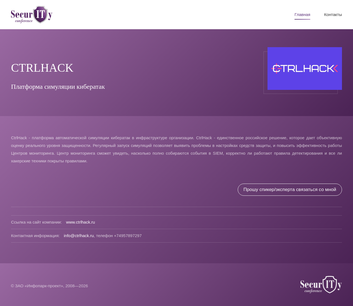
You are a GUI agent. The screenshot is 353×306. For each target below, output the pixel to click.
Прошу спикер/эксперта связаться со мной (290, 189)
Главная (302, 14)
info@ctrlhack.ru (79, 235)
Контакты (333, 14)
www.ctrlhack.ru (80, 222)
